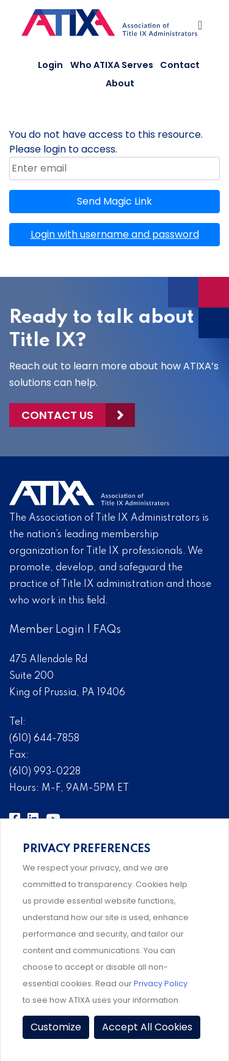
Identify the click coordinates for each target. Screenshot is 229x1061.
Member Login (46, 629)
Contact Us (57, 415)
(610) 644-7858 (44, 739)
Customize (56, 1027)
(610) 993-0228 (45, 772)
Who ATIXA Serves (111, 65)
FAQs (107, 629)
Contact (180, 65)
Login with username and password (115, 234)
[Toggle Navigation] (201, 28)
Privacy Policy (160, 983)
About (120, 83)
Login (50, 65)
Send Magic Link (114, 201)
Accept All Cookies (147, 1027)
